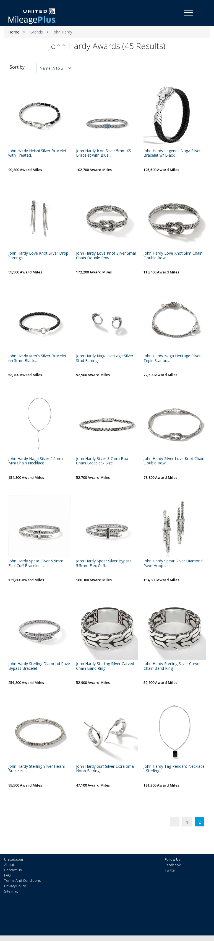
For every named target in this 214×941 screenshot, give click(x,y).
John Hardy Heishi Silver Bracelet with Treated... (37, 153)
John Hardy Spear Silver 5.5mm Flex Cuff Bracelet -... (35, 563)
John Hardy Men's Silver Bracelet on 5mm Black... (37, 358)
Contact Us (13, 869)
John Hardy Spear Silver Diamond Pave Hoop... (173, 563)
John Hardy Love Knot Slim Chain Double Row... (172, 255)
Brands (36, 32)
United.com (13, 859)
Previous (174, 821)
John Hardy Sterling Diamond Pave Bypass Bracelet (39, 666)
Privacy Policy (15, 885)
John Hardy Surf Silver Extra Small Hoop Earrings (105, 769)
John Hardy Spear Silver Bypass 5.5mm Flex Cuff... (104, 563)
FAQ (7, 875)
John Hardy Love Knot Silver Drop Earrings (38, 255)
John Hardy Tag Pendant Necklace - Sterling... (174, 769)
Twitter (170, 870)
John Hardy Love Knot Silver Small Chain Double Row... (106, 255)
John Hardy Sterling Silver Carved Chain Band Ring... (172, 666)
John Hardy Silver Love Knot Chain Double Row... (173, 461)
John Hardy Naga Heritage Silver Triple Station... (172, 358)
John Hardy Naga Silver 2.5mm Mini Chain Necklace (35, 461)
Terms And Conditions (22, 880)
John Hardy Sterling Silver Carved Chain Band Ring (105, 666)
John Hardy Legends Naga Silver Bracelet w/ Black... (172, 153)
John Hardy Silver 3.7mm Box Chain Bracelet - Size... (102, 461)
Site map (11, 891)
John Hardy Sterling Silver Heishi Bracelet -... (36, 769)
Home (13, 32)
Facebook (173, 864)
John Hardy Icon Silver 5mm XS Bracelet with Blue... (103, 153)
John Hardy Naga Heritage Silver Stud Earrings (104, 358)
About (9, 864)
